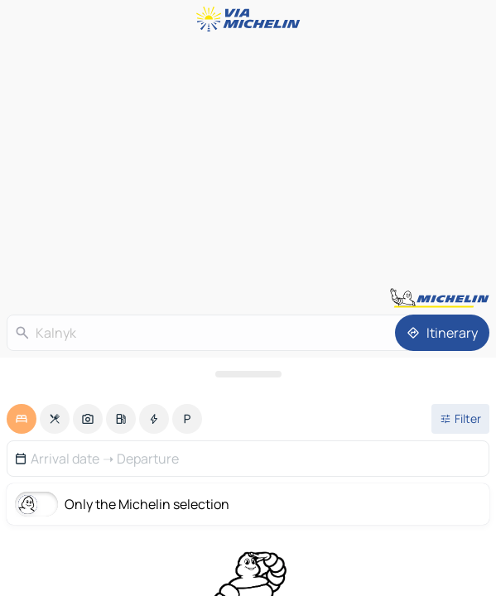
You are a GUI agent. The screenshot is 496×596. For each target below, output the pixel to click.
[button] (248, 458)
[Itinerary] (442, 333)
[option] (21, 419)
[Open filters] (460, 419)
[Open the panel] (248, 374)
